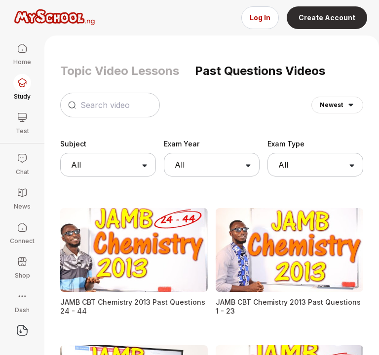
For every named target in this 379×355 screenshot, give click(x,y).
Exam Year (181, 144)
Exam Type (285, 144)
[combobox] (108, 165)
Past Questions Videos (260, 71)
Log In (260, 17)
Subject (73, 144)
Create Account (327, 17)
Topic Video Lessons (119, 71)
